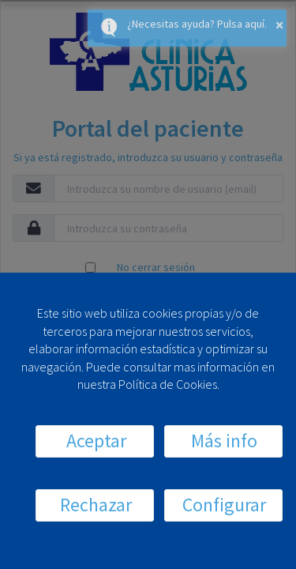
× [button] (279, 24)
